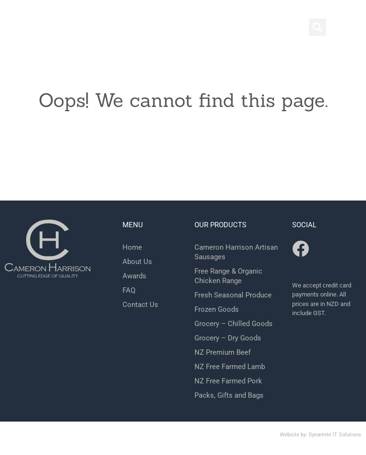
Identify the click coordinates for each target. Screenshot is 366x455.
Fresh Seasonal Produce (233, 295)
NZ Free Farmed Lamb (229, 366)
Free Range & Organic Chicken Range (228, 276)
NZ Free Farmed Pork (228, 381)
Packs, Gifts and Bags (229, 395)
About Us (137, 261)
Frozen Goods (216, 309)
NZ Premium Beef (222, 352)
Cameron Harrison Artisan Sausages (236, 252)
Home (132, 247)
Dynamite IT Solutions (335, 435)
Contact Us (140, 304)
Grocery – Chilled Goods (233, 323)
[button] (317, 27)
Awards (134, 276)
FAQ (128, 290)
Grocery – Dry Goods (227, 338)
